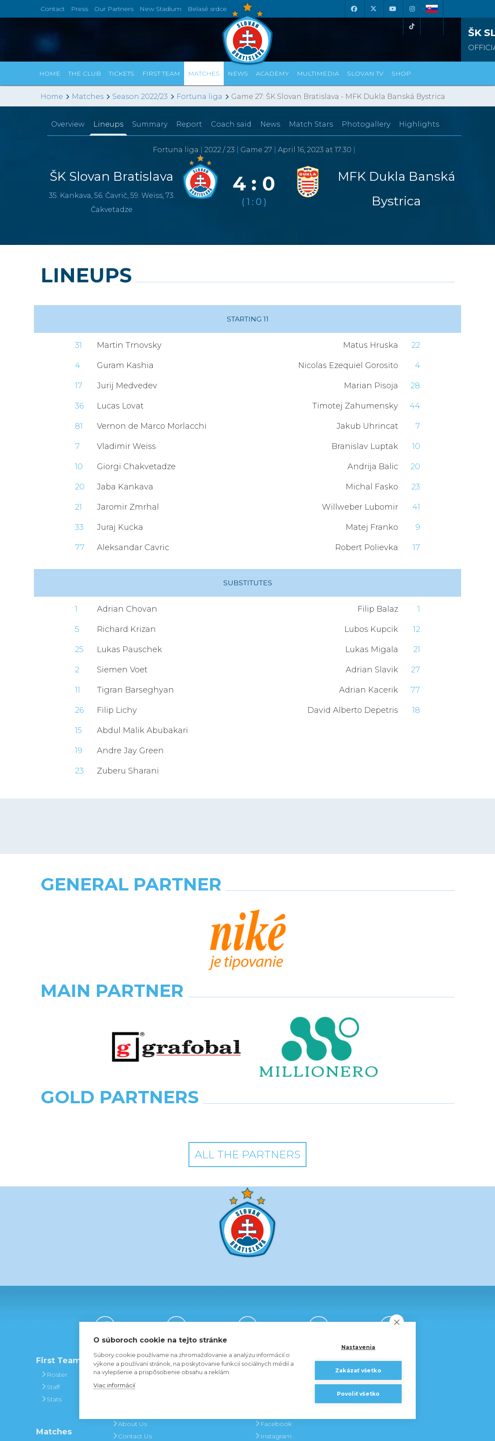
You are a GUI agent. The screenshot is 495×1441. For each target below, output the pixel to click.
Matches (87, 96)
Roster (54, 1240)
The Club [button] (84, 73)
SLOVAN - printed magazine (281, 1270)
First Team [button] (161, 73)
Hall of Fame (134, 1276)
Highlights (419, 124)
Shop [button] (401, 73)
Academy (272, 73)
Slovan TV (365, 73)
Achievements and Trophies (137, 1258)
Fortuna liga (199, 96)
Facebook (273, 1289)
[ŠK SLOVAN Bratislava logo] (247, 33)
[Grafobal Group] (301, 984)
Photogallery (366, 124)
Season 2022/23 (140, 96)
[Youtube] (392, 9)
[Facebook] (353, 9)
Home (52, 96)
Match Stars (311, 124)
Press (79, 9)
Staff (50, 1252)
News (238, 73)
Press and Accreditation (132, 1320)
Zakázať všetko (358, 1370)
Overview (68, 124)
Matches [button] (204, 73)
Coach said (231, 124)
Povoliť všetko (358, 1393)
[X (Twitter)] (373, 9)
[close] (396, 1321)
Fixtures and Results (62, 1317)
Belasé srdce (207, 9)
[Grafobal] (176, 945)
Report (189, 124)
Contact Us (132, 1301)
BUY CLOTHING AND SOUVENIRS (353, 1246)
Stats (51, 1264)
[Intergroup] (194, 984)
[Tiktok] (412, 26)
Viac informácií (114, 1385)
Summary (149, 124)
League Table (65, 1335)
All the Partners (247, 1019)
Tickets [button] (121, 73)
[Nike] (247, 907)
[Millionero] (318, 945)
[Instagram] (412, 9)
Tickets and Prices (203, 1246)
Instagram (273, 1301)
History (126, 1240)
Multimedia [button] (318, 73)
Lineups (108, 124)
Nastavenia (358, 1347)
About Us (129, 1289)
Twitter (267, 1313)
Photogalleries (279, 1252)
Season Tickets (208, 1264)
